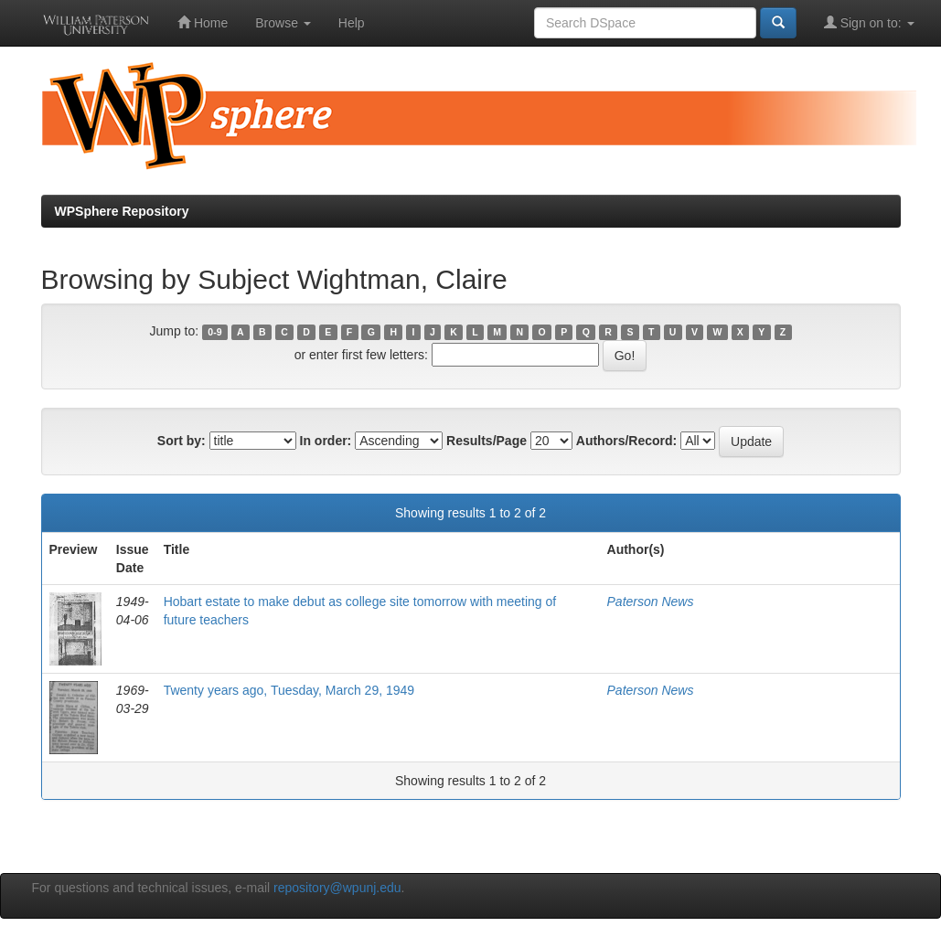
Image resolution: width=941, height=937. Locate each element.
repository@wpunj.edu (337, 887)
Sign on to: (869, 22)
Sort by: (181, 440)
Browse (283, 23)
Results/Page (486, 440)
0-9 (214, 331)
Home (202, 22)
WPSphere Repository (122, 211)
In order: (326, 440)
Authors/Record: (626, 440)
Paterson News (650, 601)
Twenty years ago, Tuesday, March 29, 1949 (289, 690)
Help (351, 23)
